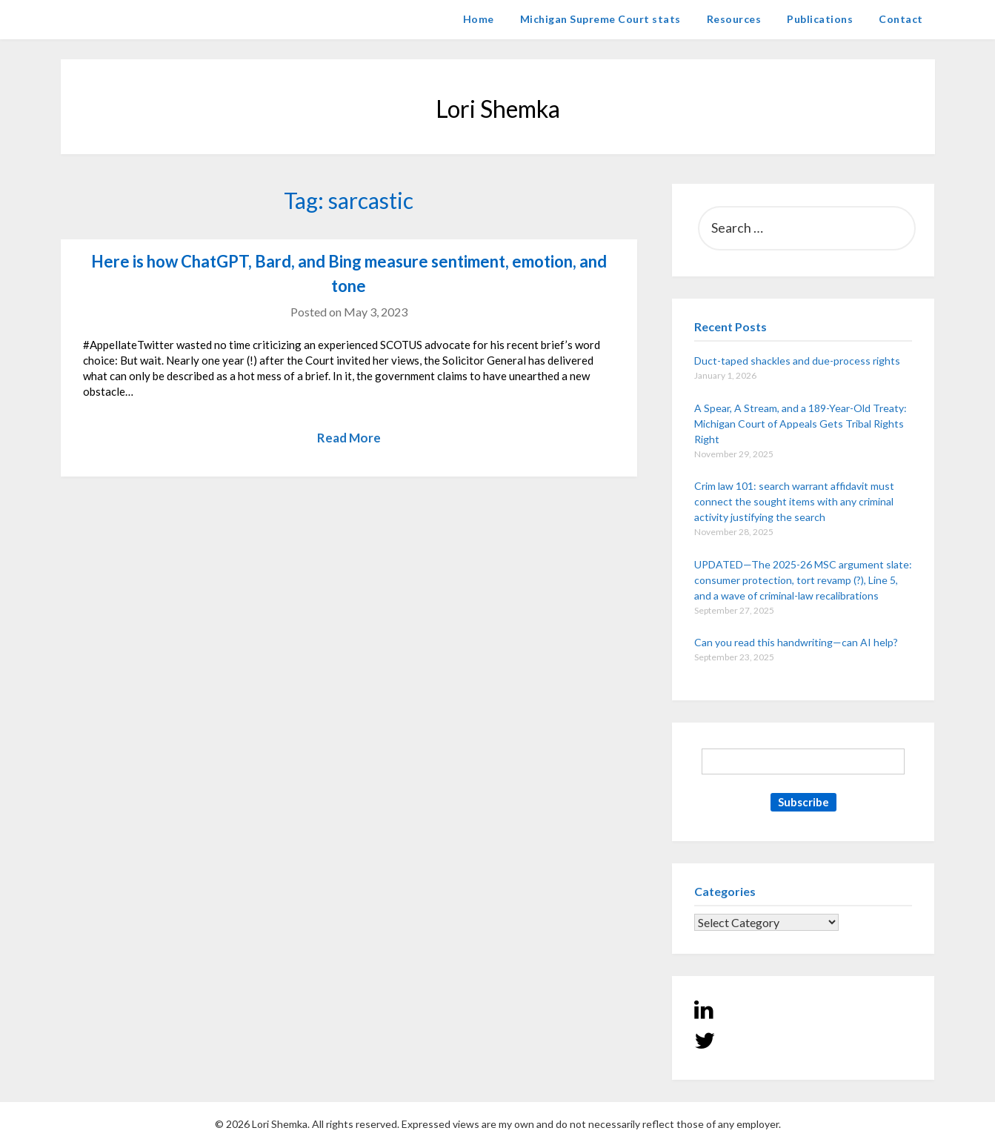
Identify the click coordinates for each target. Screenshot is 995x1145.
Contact (901, 19)
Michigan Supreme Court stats (600, 19)
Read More (349, 437)
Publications (820, 19)
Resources (734, 19)
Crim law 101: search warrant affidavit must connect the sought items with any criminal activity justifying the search (794, 501)
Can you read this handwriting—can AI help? (796, 642)
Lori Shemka (105, 19)
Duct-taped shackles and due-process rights (797, 360)
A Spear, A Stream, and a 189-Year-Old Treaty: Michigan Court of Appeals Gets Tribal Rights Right (800, 423)
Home (478, 19)
